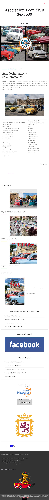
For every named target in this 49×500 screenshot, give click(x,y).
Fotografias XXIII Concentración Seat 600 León (13, 211)
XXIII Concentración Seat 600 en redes (11, 238)
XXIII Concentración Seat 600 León (12, 316)
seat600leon (13, 69)
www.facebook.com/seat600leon (15, 464)
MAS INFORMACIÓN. (24, 497)
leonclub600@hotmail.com (18, 460)
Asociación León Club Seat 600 (24, 12)
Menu (23, 23)
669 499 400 (7, 462)
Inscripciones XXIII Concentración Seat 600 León (15, 323)
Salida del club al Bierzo (10, 376)
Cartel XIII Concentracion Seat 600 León (13, 326)
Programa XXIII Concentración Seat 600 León (13, 266)
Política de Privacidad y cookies (8, 469)
